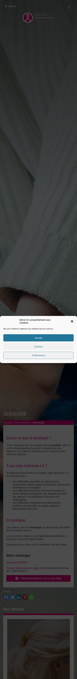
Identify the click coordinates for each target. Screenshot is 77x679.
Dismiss (38, 346)
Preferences (38, 355)
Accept (38, 337)
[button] (72, 321)
